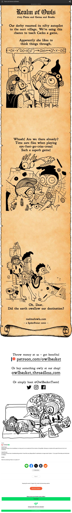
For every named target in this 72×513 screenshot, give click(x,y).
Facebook (31, 466)
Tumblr (41, 466)
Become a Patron (36, 488)
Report (36, 476)
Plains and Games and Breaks (11, 1)
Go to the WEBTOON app (36, 510)
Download (36, 498)
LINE (26, 466)
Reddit (45, 466)
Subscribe (36, 470)
